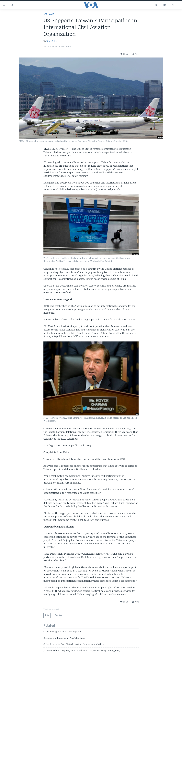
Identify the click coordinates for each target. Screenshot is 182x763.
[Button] (124, 54)
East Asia (48, 14)
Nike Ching (51, 41)
